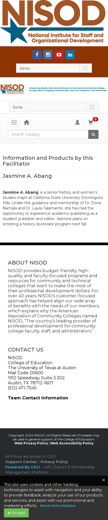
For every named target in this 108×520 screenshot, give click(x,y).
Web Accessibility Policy (72, 443)
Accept (16, 512)
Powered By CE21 (23, 467)
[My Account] (77, 122)
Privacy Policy (54, 461)
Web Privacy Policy (31, 443)
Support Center (21, 461)
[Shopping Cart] (94, 122)
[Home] (26, 122)
